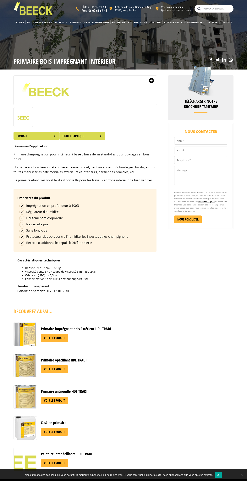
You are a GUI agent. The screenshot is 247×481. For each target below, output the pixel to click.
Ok (218, 474)
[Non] (242, 475)
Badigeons (118, 22)
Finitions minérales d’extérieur (47, 22)
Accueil (20, 22)
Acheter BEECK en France (75, 451)
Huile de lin (171, 22)
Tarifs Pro (212, 22)
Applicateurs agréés (72, 447)
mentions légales (206, 201)
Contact (227, 22)
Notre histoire (68, 443)
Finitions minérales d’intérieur (89, 22)
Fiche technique (85, 136)
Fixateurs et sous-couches (145, 22)
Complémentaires (192, 22)
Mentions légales (120, 454)
